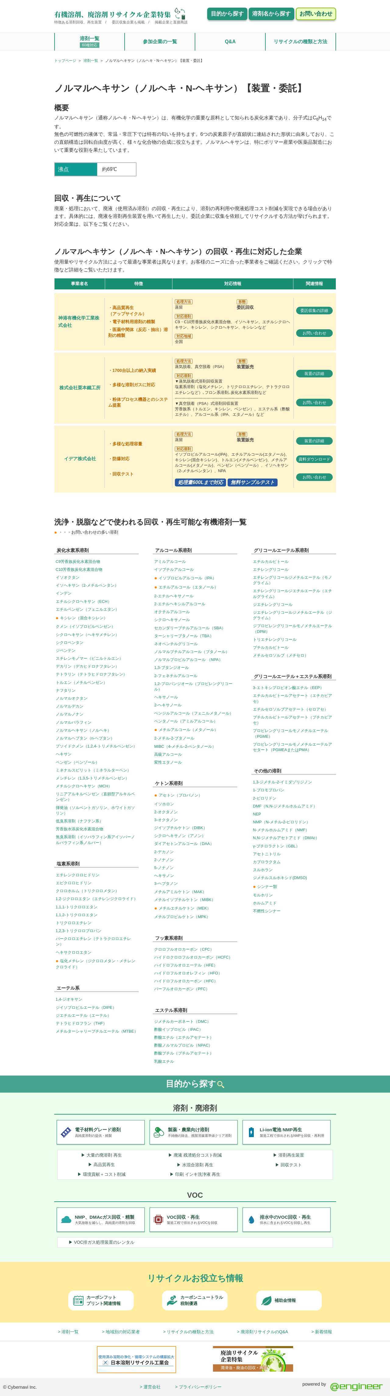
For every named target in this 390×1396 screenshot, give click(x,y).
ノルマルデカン (69, 706)
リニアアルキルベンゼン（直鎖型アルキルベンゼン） (95, 797)
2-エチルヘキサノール (173, 596)
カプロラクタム (267, 862)
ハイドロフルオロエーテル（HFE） (186, 965)
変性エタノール (168, 762)
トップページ (65, 60)
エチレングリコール (271, 569)
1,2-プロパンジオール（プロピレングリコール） (193, 686)
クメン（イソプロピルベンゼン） (85, 626)
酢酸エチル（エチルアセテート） (184, 1037)
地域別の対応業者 (123, 1331)
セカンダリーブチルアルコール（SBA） (189, 628)
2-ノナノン (164, 859)
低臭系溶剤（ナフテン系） (79, 821)
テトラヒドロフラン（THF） (81, 1023)
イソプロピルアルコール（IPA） (185, 578)
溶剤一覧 (89, 42)
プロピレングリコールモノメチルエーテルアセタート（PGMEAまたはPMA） (292, 747)
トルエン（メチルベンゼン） (81, 682)
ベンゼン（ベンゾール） (77, 762)
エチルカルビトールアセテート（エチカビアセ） (292, 698)
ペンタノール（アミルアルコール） (186, 721)
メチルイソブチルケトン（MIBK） (184, 899)
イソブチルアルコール (174, 569)
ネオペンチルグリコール (176, 643)
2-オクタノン (166, 812)
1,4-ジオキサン (69, 999)
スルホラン (263, 870)
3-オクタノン (166, 820)
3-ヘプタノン (166, 883)
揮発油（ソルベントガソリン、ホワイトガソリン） (95, 810)
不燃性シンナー (267, 911)
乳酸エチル (164, 1061)
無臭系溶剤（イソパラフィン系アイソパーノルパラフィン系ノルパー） (95, 840)
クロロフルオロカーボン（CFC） (184, 949)
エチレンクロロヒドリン (77, 875)
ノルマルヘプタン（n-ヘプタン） (85, 738)
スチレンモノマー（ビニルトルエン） (89, 658)
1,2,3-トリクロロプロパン (78, 930)
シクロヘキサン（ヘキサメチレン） (87, 634)
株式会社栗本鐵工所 (80, 387)
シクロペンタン (69, 642)
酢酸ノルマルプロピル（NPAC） (183, 1045)
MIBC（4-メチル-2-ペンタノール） (185, 746)
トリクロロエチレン (73, 923)
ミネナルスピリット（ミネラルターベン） (93, 770)
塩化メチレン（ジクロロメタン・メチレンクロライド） (95, 963)
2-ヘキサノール (168, 705)
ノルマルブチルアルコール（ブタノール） (191, 651)
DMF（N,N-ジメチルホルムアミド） (285, 806)
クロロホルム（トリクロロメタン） (87, 891)
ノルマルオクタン (71, 698)
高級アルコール (168, 754)
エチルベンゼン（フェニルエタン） (87, 609)
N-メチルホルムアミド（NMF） (281, 830)
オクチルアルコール (172, 612)
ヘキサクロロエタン (73, 952)
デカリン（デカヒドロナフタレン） (87, 666)
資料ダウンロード (314, 459)
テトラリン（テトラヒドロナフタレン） (91, 674)
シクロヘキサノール (172, 619)
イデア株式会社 (80, 458)
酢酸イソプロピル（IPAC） (178, 1029)
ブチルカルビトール (271, 647)
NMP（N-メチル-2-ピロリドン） (281, 822)
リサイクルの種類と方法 (300, 41)
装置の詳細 (314, 373)
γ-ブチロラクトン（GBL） (276, 846)
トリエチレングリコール (274, 639)
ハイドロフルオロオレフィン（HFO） (188, 973)
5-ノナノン (164, 867)
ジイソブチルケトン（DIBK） (180, 827)
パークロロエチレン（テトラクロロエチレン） (93, 941)
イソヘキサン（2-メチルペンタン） (87, 585)
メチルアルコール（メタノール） (186, 729)
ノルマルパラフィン (73, 722)
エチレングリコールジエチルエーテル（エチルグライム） (292, 593)
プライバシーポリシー (200, 1386)
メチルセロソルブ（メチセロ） (280, 655)
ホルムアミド (265, 903)
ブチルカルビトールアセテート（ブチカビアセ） (292, 720)
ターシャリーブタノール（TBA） (183, 636)
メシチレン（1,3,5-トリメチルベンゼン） (92, 778)
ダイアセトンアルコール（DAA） (184, 843)
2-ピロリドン (264, 798)
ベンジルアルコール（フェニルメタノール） (193, 713)
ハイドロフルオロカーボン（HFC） (186, 981)
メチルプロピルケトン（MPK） (182, 916)
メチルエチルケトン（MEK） (182, 908)
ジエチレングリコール (272, 604)
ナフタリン (66, 690)
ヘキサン (64, 754)
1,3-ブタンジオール (171, 667)
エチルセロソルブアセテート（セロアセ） (290, 709)
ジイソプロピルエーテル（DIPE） (86, 1007)
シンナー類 (265, 886)
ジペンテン (66, 650)
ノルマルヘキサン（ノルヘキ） (83, 730)
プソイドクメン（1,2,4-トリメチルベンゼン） (96, 746)
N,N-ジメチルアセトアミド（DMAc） (286, 838)
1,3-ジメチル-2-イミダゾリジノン (282, 782)
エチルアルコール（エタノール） (186, 587)
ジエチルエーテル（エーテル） (83, 1015)
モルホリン (263, 895)
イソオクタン (68, 577)
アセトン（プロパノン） (178, 795)
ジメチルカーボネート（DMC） (182, 1021)
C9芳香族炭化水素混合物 (78, 561)
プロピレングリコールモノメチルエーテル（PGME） (290, 733)
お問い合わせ (314, 333)
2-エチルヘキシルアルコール (179, 604)
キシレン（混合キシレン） (82, 617)
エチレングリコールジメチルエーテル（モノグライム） (292, 580)
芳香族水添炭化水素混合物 (79, 829)
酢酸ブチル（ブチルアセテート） (184, 1053)
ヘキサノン (164, 875)
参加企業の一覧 (160, 41)
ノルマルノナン (69, 714)
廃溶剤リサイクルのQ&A (264, 1331)
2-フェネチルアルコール (175, 675)
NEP (257, 814)
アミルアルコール (170, 561)
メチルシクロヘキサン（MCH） (84, 786)
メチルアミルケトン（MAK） (180, 891)
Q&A (230, 41)
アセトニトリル (267, 854)
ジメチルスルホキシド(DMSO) (280, 877)
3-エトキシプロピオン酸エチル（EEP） (288, 687)
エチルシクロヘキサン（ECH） (84, 601)
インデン (64, 593)
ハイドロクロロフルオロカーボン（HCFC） (193, 957)
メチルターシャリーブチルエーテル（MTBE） (97, 1031)
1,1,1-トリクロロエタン (77, 907)
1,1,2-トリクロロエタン (77, 915)
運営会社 (152, 1386)
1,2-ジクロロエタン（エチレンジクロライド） (97, 898)
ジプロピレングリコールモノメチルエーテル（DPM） (292, 629)
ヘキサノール (166, 697)
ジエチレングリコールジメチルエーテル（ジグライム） (292, 615)
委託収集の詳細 (314, 310)
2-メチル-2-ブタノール (174, 738)
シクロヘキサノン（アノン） (180, 835)
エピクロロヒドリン (73, 883)
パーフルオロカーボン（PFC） (182, 989)
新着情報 (323, 1331)
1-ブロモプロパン (268, 790)
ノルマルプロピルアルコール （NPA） (188, 659)
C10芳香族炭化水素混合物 (79, 569)
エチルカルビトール (271, 561)
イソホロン (164, 804)
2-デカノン (164, 852)
